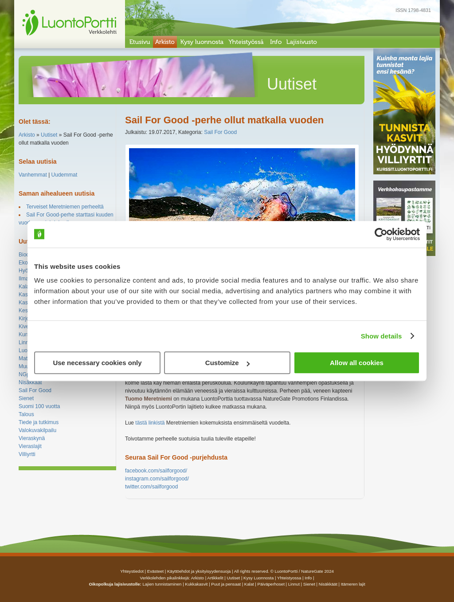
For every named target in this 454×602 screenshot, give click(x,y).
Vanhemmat (33, 175)
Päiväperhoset (271, 584)
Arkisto (27, 135)
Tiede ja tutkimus (39, 422)
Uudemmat (64, 175)
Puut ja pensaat (226, 584)
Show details (381, 336)
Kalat (25, 286)
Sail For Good (35, 390)
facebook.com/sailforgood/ (156, 471)
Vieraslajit (30, 446)
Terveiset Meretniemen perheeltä (65, 207)
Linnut (26, 342)
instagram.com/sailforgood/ (157, 479)
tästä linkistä (149, 423)
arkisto (197, 577)
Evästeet (155, 571)
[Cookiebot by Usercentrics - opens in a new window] (381, 234)
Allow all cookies (357, 362)
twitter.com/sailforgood (151, 487)
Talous (26, 414)
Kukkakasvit (196, 584)
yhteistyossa (289, 577)
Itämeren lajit (353, 584)
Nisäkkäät (30, 382)
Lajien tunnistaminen (161, 584)
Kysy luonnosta (258, 577)
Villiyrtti (27, 454)
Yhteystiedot (132, 571)
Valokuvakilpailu (37, 430)
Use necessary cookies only (97, 362)
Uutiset (49, 135)
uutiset (233, 577)
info (308, 577)
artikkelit (215, 577)
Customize (227, 362)
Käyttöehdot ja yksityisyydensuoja (199, 571)
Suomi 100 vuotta (39, 406)
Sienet (26, 398)
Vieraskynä (32, 438)
